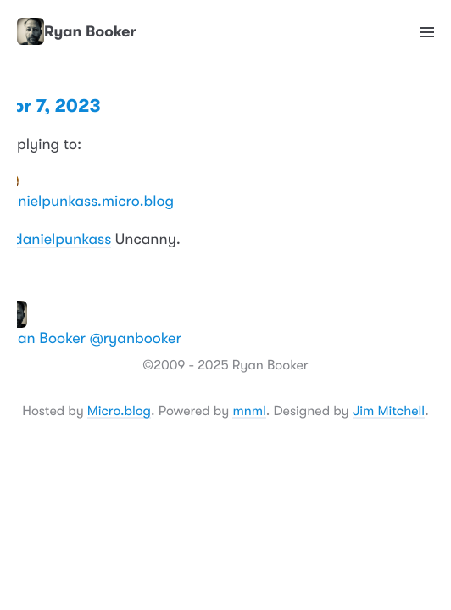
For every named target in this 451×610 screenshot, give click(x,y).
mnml (248, 411)
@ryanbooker (135, 338)
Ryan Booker (76, 32)
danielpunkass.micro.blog (87, 201)
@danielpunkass (55, 239)
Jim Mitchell (389, 411)
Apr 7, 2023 (50, 106)
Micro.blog (119, 411)
